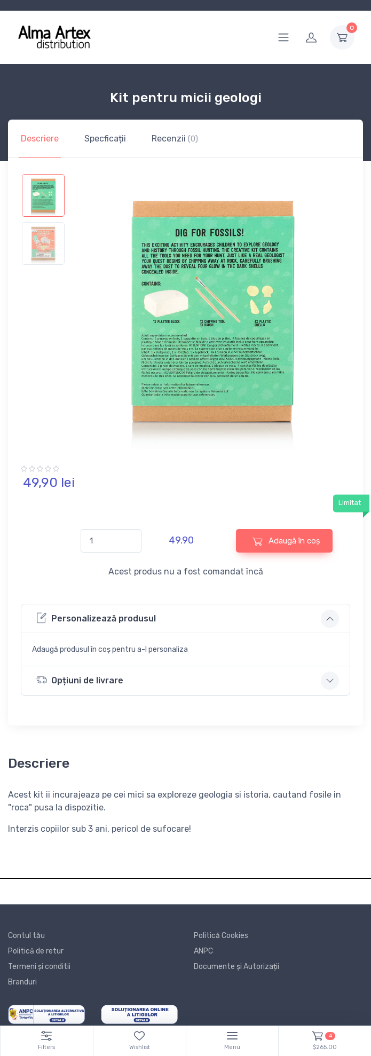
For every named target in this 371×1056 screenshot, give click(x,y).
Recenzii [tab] (175, 138)
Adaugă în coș (286, 541)
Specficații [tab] (105, 138)
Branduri (22, 982)
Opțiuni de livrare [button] (79, 679)
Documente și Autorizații (236, 966)
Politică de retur (36, 951)
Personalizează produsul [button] (96, 618)
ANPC (203, 951)
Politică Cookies (221, 935)
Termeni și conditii (39, 966)
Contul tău (26, 935)
